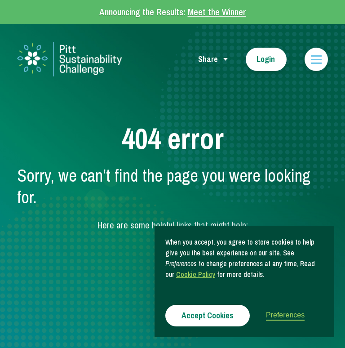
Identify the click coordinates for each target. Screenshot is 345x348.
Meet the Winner (217, 12)
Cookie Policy (195, 274)
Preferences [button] (285, 315)
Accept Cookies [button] (207, 315)
